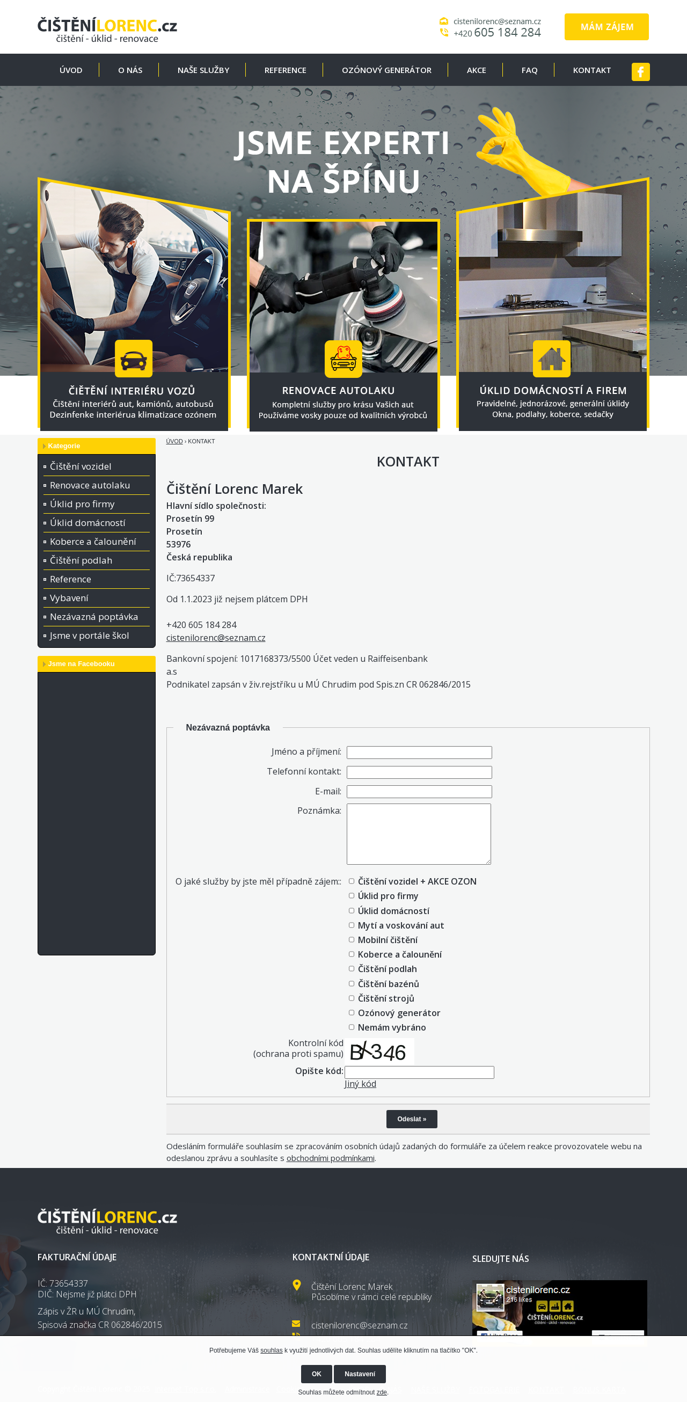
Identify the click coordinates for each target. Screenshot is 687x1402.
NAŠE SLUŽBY (203, 69)
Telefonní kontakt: (304, 771)
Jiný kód (360, 1084)
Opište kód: (319, 1071)
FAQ (530, 69)
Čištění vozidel (81, 466)
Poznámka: (319, 810)
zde (382, 1392)
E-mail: (328, 791)
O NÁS (130, 69)
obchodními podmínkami (331, 1157)
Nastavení (360, 1374)
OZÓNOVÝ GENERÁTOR (387, 69)
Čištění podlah (81, 560)
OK (316, 1374)
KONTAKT (592, 69)
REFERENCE (285, 69)
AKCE (476, 69)
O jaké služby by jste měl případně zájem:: (258, 881)
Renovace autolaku (90, 485)
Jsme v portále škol (89, 635)
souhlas (271, 1350)
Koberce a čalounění (93, 541)
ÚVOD (71, 69)
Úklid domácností (88, 522)
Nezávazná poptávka (94, 616)
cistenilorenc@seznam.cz (216, 638)
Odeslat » (411, 1119)
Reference (70, 579)
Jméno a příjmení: (306, 751)
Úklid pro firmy (82, 504)
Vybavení (69, 598)
